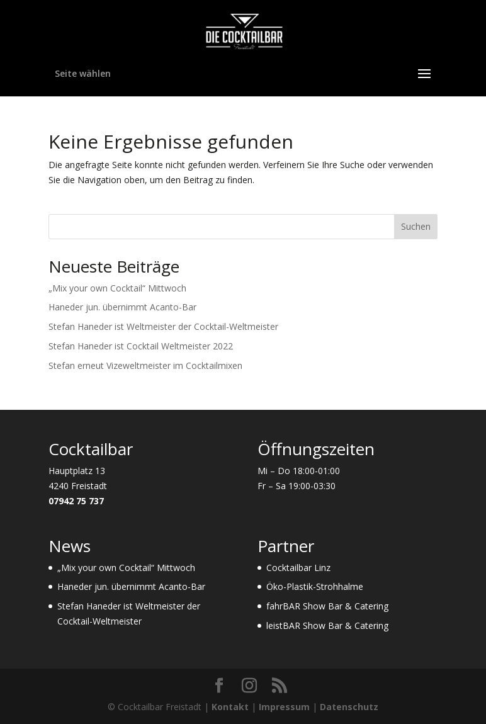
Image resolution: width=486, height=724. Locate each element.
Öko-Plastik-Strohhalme (314, 586)
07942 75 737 (76, 501)
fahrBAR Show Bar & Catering (327, 606)
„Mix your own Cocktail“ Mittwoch (117, 288)
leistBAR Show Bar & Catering (327, 625)
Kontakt (230, 707)
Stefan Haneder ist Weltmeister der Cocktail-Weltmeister (163, 326)
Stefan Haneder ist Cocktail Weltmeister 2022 (140, 346)
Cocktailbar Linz (298, 568)
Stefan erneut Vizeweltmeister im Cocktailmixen (145, 365)
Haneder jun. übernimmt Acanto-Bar (122, 307)
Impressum (284, 707)
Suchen (416, 226)
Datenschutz (349, 707)
